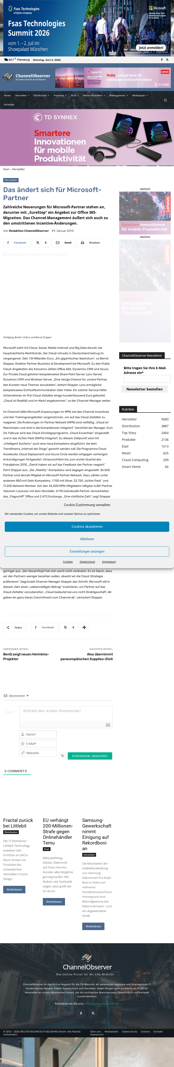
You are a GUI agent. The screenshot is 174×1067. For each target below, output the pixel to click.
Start (6, 169)
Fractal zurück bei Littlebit (18, 823)
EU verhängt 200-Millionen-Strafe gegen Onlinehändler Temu (58, 832)
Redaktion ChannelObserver (29, 230)
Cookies (68, 561)
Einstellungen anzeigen (87, 551)
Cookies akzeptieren (87, 527)
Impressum (109, 561)
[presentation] (91, 738)
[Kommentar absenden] (90, 756)
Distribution (11, 832)
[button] (165, 100)
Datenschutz (87, 561)
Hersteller (18, 169)
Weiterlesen (14, 889)
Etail (46, 849)
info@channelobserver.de (102, 1003)
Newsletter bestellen (144, 389)
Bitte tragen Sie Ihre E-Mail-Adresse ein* (145, 370)
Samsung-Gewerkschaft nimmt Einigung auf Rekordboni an (96, 834)
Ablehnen (87, 539)
